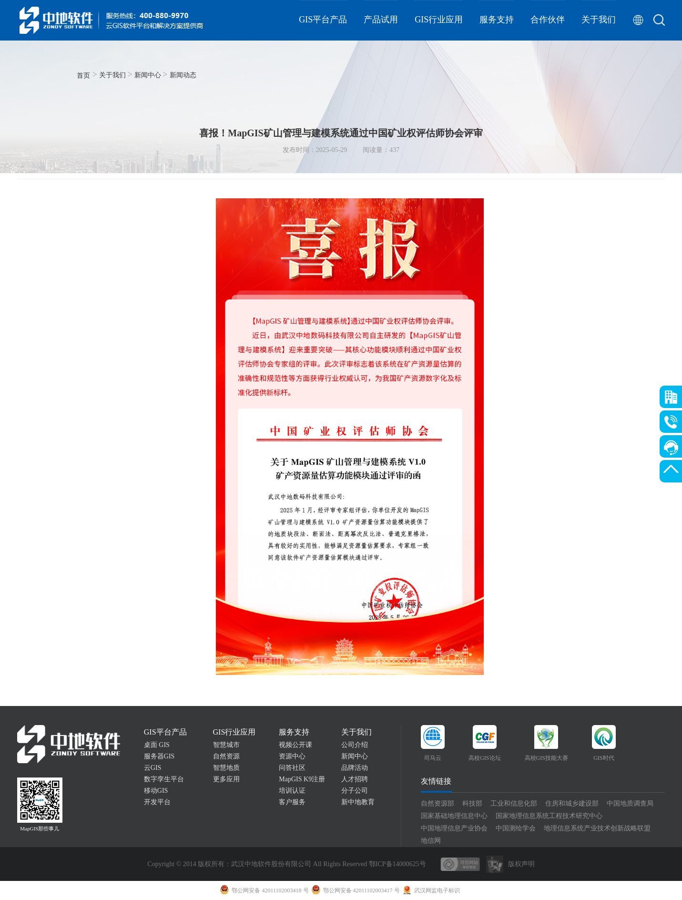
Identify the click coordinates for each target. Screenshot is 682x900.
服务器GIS (159, 756)
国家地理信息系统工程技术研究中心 (549, 815)
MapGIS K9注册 (302, 779)
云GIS (153, 767)
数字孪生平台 (164, 779)
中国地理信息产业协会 (454, 828)
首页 (83, 75)
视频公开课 (295, 744)
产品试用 (381, 19)
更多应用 (226, 779)
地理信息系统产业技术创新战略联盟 (597, 828)
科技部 (472, 803)
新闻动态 (183, 75)
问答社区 (292, 767)
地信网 (431, 840)
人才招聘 (354, 779)
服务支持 (496, 19)
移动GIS (156, 790)
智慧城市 (226, 744)
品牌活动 (354, 767)
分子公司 (354, 790)
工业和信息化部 (513, 803)
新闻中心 (147, 75)
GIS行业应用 (439, 19)
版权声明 (521, 864)
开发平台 (157, 802)
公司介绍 (354, 744)
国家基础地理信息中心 (454, 815)
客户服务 (292, 802)
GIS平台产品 (323, 19)
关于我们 (598, 19)
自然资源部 (437, 803)
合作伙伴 (547, 19)
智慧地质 (226, 767)
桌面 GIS (157, 744)
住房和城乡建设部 (572, 803)
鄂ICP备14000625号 (397, 864)
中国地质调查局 (630, 803)
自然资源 (226, 756)
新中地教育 (358, 802)
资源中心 (292, 756)
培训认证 (292, 790)
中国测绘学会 (516, 828)
